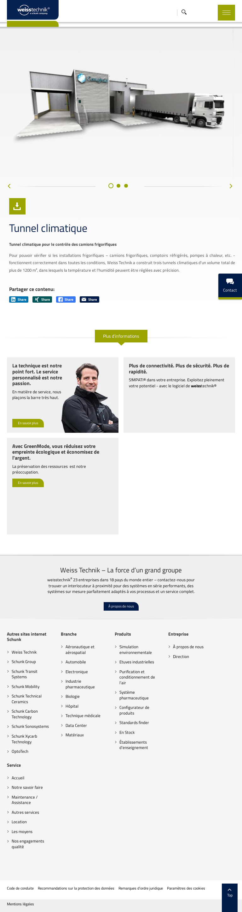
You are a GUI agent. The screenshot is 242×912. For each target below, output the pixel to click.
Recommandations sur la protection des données (76, 888)
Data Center (76, 725)
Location (19, 821)
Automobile (76, 662)
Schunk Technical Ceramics (27, 699)
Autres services (25, 812)
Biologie (73, 696)
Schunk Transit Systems (24, 674)
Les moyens (22, 831)
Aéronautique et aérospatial (80, 649)
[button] (110, 185)
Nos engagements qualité (28, 844)
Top (230, 893)
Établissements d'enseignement (133, 745)
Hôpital (72, 706)
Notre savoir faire (27, 787)
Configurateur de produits (134, 710)
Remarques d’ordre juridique (140, 888)
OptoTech (20, 751)
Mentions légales (20, 904)
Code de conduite (20, 888)
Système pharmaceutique (134, 695)
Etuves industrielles (136, 662)
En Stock (127, 732)
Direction (181, 656)
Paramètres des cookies (186, 888)
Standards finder (134, 722)
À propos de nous (121, 606)
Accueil (18, 778)
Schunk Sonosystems (30, 726)
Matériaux (75, 735)
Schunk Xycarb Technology (24, 739)
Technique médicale (83, 715)
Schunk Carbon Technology (25, 714)
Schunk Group (24, 661)
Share (18, 299)
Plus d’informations (121, 336)
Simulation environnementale (135, 649)
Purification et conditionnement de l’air (137, 677)
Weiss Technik (24, 652)
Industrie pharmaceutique (80, 684)
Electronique (77, 671)
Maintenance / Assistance (24, 800)
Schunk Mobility (25, 686)
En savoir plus (28, 423)
